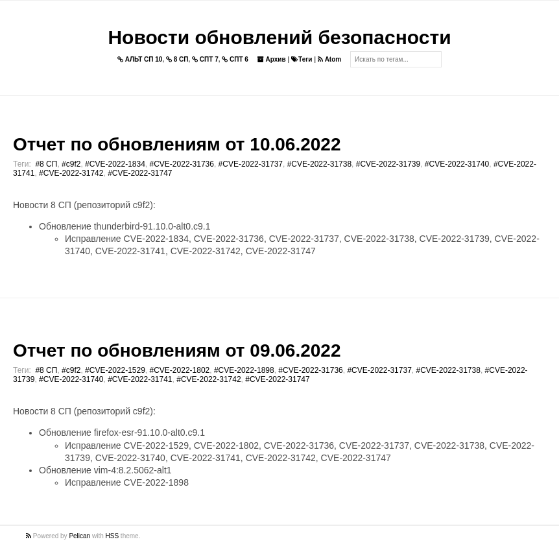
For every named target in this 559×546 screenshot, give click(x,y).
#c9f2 (71, 164)
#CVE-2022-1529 (115, 370)
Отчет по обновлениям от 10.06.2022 (176, 144)
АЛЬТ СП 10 (140, 59)
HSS (112, 536)
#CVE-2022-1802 (180, 370)
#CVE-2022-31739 (388, 164)
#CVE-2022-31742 (71, 173)
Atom (329, 59)
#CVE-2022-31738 (319, 164)
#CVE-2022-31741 (140, 379)
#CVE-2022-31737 (251, 164)
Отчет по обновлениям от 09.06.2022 (176, 350)
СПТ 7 (205, 59)
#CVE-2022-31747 (140, 173)
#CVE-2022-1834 (115, 164)
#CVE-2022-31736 (182, 164)
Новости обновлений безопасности (279, 37)
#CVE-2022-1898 (244, 370)
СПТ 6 (235, 59)
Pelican (79, 536)
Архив (271, 59)
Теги (301, 59)
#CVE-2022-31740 (457, 164)
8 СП (177, 59)
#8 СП (46, 164)
